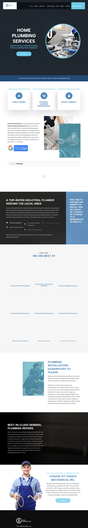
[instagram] (24, 514)
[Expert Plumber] (69, 141)
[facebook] (21, 514)
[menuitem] (30, 6)
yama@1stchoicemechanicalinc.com (23, 505)
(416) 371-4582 (15, 142)
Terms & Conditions (68, 525)
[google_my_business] (26, 514)
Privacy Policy (77, 525)
